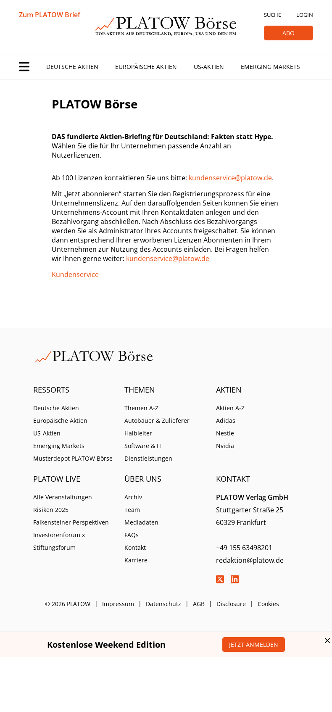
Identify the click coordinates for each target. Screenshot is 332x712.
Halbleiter (138, 433)
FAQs (131, 535)
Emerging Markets (270, 67)
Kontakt (135, 547)
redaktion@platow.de (250, 560)
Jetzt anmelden (253, 645)
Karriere (136, 560)
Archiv (133, 497)
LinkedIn (235, 579)
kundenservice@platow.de (230, 177)
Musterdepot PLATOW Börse (73, 458)
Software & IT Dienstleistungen (148, 452)
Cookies (268, 604)
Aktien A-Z (230, 408)
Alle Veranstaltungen (62, 497)
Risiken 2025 (51, 510)
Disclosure (231, 604)
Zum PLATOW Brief (49, 14)
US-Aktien (209, 67)
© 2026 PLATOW (67, 604)
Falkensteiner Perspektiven (71, 522)
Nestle (225, 433)
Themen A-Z (141, 408)
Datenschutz (163, 604)
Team (132, 510)
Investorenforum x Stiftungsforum (59, 541)
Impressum (118, 604)
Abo (288, 33)
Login (304, 14)
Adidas (225, 421)
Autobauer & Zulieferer (157, 421)
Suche (272, 14)
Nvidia (225, 446)
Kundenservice (75, 274)
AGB (199, 604)
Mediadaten (141, 522)
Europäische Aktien (146, 67)
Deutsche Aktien (72, 67)
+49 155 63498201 (244, 547)
